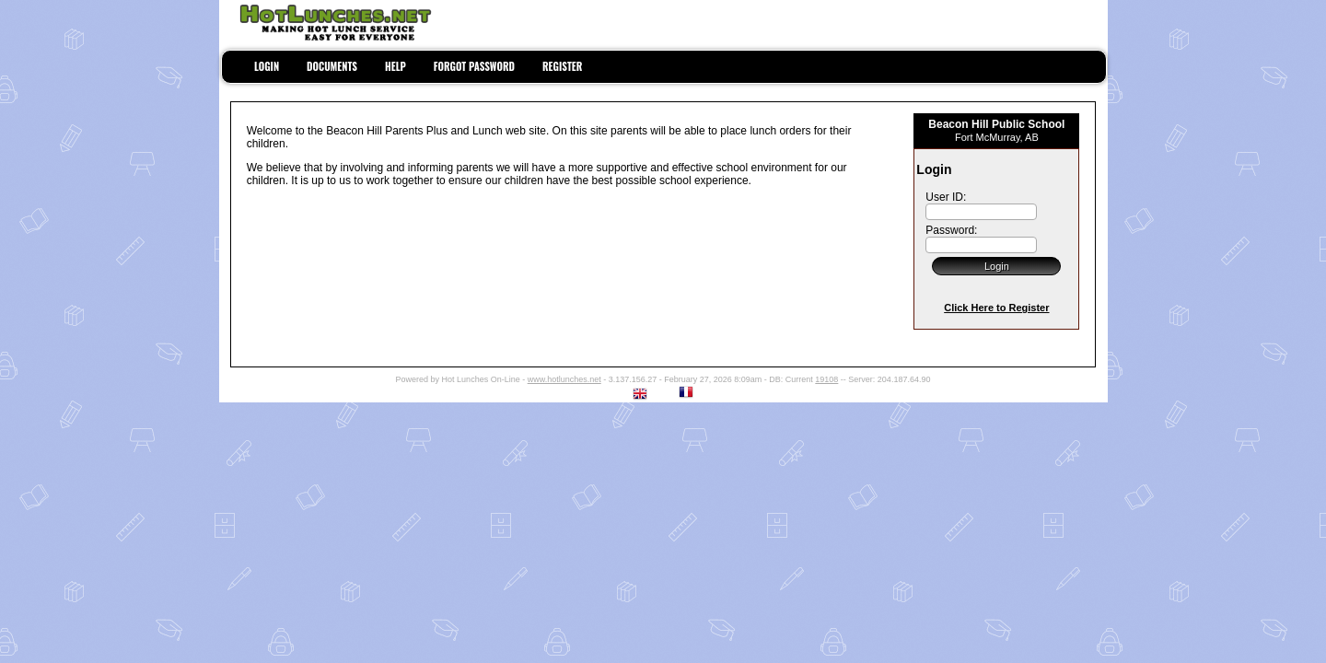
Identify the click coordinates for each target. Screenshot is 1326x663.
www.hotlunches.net (564, 379)
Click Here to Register (996, 307)
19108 (826, 379)
